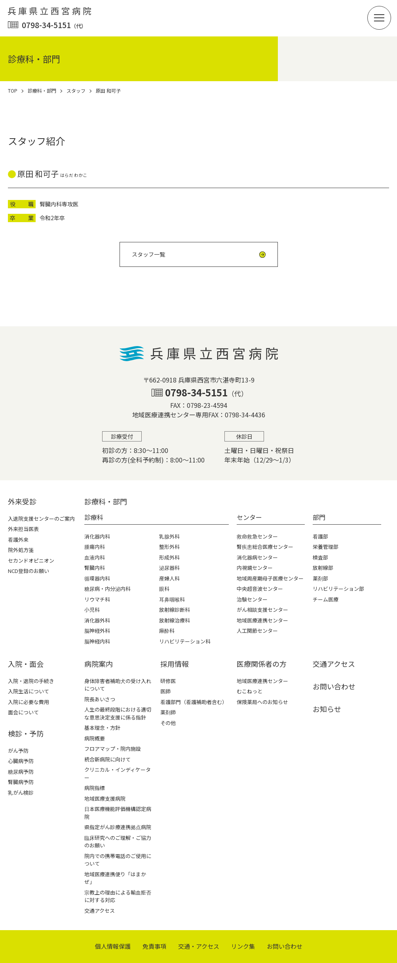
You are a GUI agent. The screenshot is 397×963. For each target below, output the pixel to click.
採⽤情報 (174, 663)
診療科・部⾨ (105, 501)
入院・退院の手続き (31, 681)
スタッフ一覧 (148, 254)
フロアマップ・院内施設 (112, 748)
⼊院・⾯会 (26, 663)
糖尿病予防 (21, 771)
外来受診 (22, 501)
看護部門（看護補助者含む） (193, 702)
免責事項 (154, 946)
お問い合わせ (334, 686)
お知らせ (327, 709)
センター (249, 517)
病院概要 (94, 738)
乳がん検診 (21, 792)
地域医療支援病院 (104, 798)
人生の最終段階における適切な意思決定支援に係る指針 (117, 713)
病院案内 (98, 663)
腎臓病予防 (21, 782)
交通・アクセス (198, 946)
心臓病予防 (21, 761)
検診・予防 (26, 733)
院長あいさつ (99, 699)
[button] (379, 18)
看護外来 (18, 539)
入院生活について (28, 691)
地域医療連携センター (262, 681)
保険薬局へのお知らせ (262, 702)
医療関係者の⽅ (262, 663)
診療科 (93, 517)
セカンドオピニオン (31, 560)
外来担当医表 (23, 529)
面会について (23, 712)
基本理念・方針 (102, 727)
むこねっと (249, 691)
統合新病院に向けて (107, 759)
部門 (319, 517)
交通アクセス (99, 910)
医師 (165, 691)
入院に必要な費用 (28, 702)
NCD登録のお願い (28, 571)
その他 (168, 723)
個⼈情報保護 (113, 946)
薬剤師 (168, 712)
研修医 (168, 681)
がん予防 (18, 750)
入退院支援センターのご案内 (41, 518)
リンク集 (243, 946)
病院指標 (94, 788)
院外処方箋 (21, 550)
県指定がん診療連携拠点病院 (117, 827)
